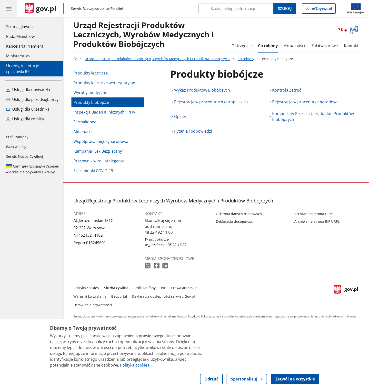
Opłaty (182, 116)
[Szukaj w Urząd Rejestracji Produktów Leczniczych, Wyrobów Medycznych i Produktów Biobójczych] (236, 8)
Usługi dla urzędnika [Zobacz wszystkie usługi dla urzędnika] (28, 109)
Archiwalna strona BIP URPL (318, 221)
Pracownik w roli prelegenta (100, 161)
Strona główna (24, 26)
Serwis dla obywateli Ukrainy (32, 169)
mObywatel (320, 9)
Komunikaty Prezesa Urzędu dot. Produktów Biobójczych (314, 116)
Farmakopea (86, 122)
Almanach (84, 131)
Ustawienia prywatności (94, 305)
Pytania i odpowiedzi (194, 131)
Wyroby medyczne (92, 92)
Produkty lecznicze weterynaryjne (106, 82)
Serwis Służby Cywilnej (24, 156)
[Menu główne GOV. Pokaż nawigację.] (8, 8)
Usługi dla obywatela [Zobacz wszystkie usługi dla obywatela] (28, 89)
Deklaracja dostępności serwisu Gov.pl (165, 296)
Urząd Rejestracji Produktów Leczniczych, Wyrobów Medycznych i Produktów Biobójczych (145, 35)
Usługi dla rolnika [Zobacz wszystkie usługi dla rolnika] (25, 119)
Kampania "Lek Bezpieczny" (100, 151)
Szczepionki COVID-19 (95, 170)
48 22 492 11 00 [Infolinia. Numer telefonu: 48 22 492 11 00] (160, 232)
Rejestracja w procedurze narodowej (307, 102)
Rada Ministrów (20, 36)
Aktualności (295, 45)
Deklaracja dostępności (236, 221)
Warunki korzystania (91, 296)
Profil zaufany (17, 137)
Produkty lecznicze (92, 73)
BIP (164, 287)
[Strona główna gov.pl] (40, 8)
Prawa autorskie (186, 287)
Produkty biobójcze (92, 102)
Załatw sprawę (326, 45)
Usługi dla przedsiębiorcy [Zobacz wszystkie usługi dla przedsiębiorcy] (32, 99)
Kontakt (352, 45)
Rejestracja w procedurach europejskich (212, 102)
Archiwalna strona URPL (315, 213)
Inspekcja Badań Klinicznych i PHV (106, 112)
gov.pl (347, 295)
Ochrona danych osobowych (240, 213)
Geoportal (120, 296)
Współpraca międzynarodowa (102, 141)
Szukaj (285, 8)
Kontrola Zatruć (287, 90)
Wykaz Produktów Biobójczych (203, 90)
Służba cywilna (117, 287)
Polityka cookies (87, 287)
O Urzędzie (243, 45)
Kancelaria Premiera (24, 46)
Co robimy (269, 45)
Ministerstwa (18, 56)
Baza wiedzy (16, 146)
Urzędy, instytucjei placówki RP (22, 68)
